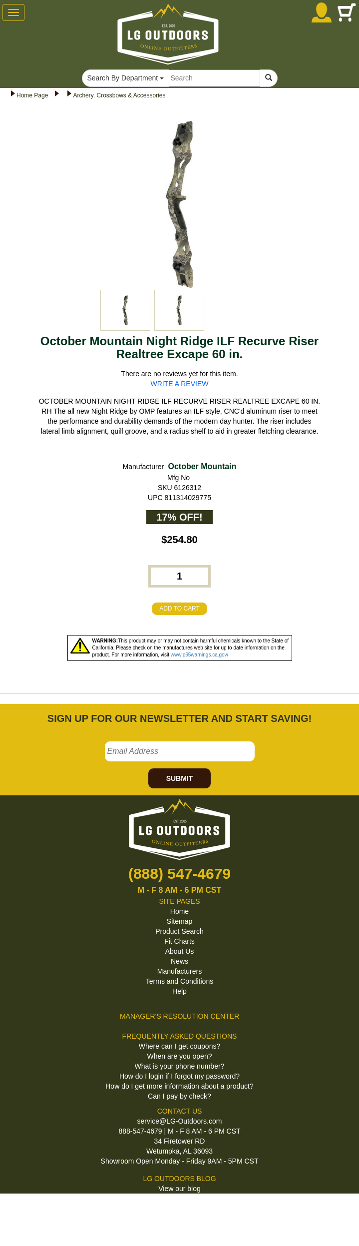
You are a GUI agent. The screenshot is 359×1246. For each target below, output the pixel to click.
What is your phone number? (180, 1066)
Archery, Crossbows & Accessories (119, 95)
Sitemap (179, 921)
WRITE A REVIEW (180, 384)
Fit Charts (179, 941)
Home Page (32, 95)
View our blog (179, 1189)
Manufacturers (179, 971)
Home (179, 911)
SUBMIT (179, 778)
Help (179, 991)
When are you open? (179, 1056)
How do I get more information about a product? (179, 1086)
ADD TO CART (179, 608)
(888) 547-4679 (179, 873)
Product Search (179, 931)
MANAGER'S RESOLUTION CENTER (179, 1016)
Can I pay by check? (179, 1096)
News (179, 961)
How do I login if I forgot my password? (179, 1076)
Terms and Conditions (179, 981)
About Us (179, 951)
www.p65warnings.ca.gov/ (200, 654)
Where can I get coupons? (179, 1046)
